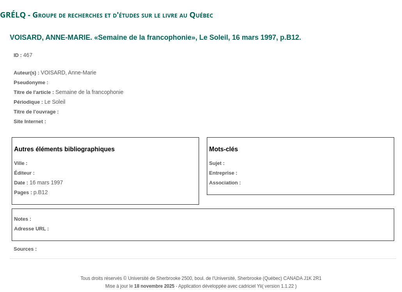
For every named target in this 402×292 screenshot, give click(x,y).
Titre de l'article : (34, 92)
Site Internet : (30, 121)
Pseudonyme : (31, 82)
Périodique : (29, 102)
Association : (225, 183)
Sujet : (217, 163)
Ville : (20, 163)
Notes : (22, 219)
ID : (18, 55)
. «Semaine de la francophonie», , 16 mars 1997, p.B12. (155, 37)
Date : (22, 183)
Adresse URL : (31, 229)
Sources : (25, 249)
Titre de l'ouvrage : (36, 112)
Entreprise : (223, 173)
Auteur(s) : (27, 73)
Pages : (24, 192)
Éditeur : (24, 173)
